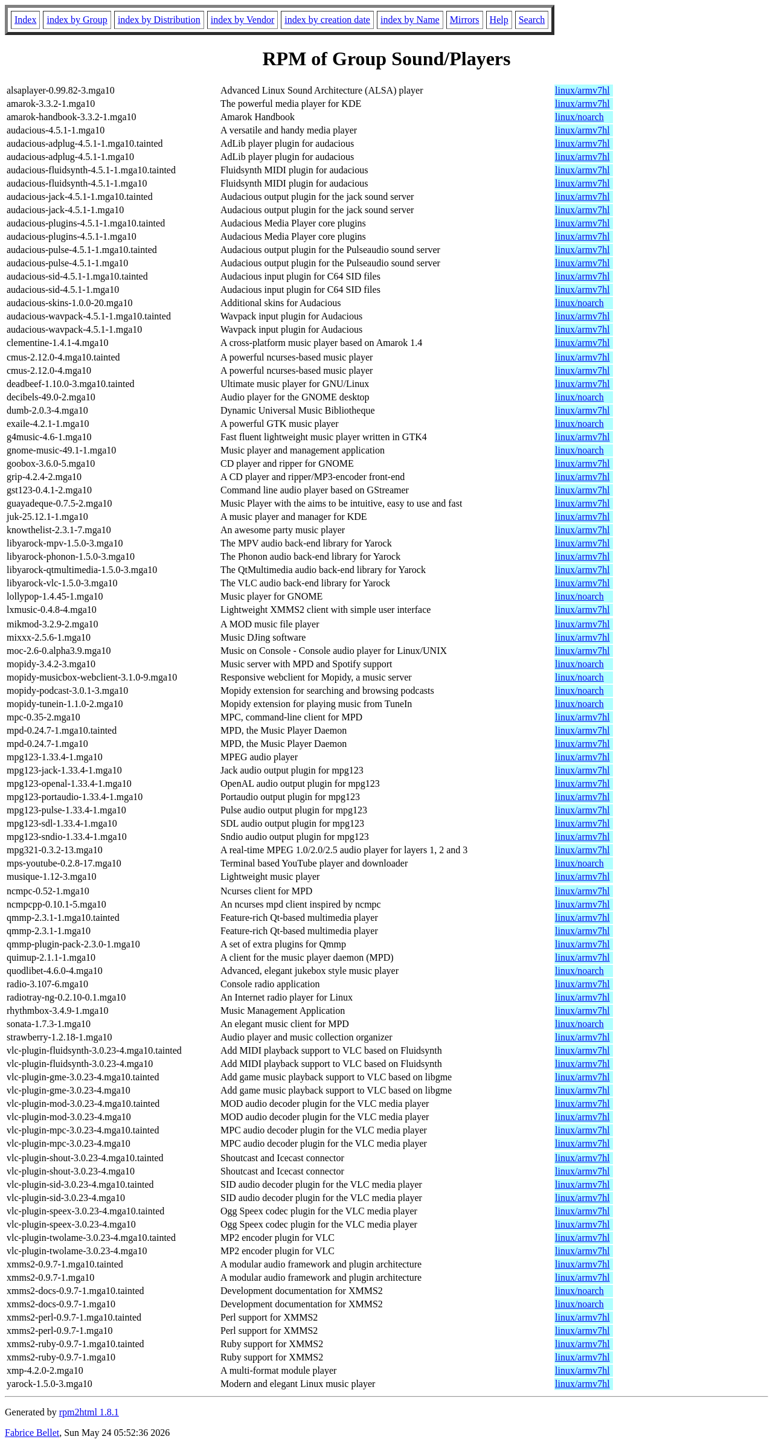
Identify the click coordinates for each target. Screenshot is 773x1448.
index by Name (410, 19)
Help (499, 19)
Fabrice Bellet (32, 1432)
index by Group (77, 19)
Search (532, 19)
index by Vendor (242, 19)
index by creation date (327, 19)
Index (25, 19)
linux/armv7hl (582, 90)
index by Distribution (159, 19)
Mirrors (465, 19)
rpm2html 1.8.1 (89, 1412)
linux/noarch (579, 117)
